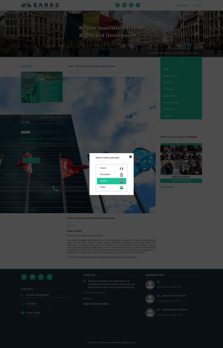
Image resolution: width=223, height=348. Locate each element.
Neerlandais (111, 175)
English (111, 181)
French (111, 168)
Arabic (111, 187)
